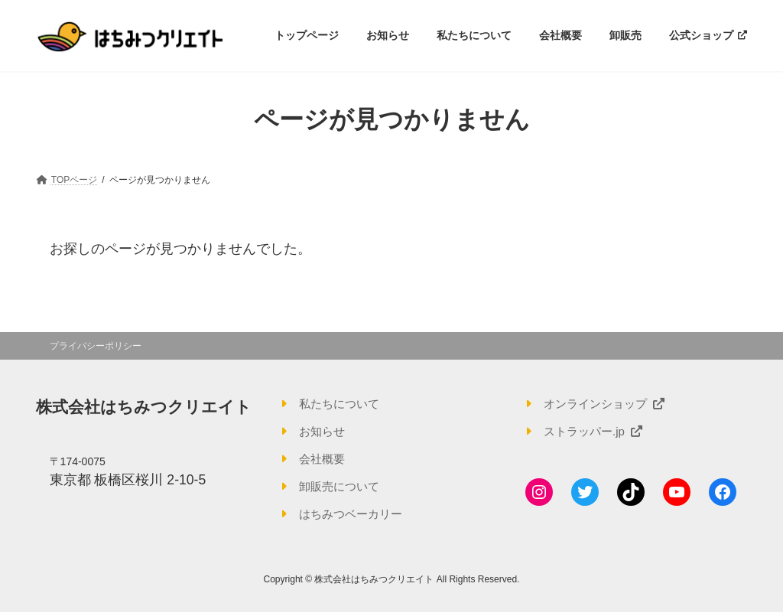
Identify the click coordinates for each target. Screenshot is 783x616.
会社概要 (323, 460)
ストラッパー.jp (596, 431)
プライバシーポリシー (95, 346)
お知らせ (323, 431)
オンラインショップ (608, 403)
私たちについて (342, 403)
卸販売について (342, 488)
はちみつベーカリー (354, 516)
